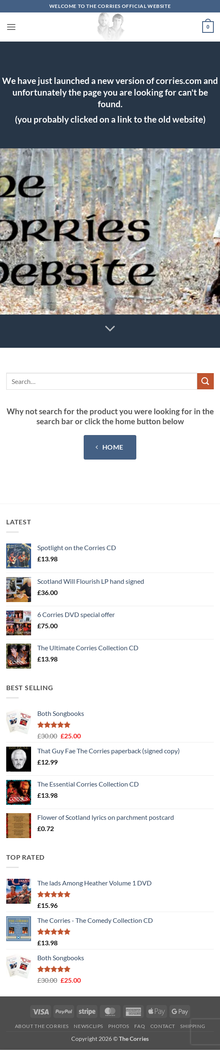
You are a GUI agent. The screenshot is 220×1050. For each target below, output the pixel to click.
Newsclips (88, 1026)
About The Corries (42, 1026)
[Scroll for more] (110, 329)
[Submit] (205, 381)
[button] (11, 27)
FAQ (139, 1026)
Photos (118, 1026)
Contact (162, 1026)
